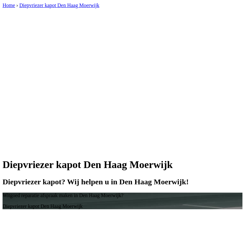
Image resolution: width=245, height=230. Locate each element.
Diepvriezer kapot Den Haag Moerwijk (59, 5)
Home (9, 5)
